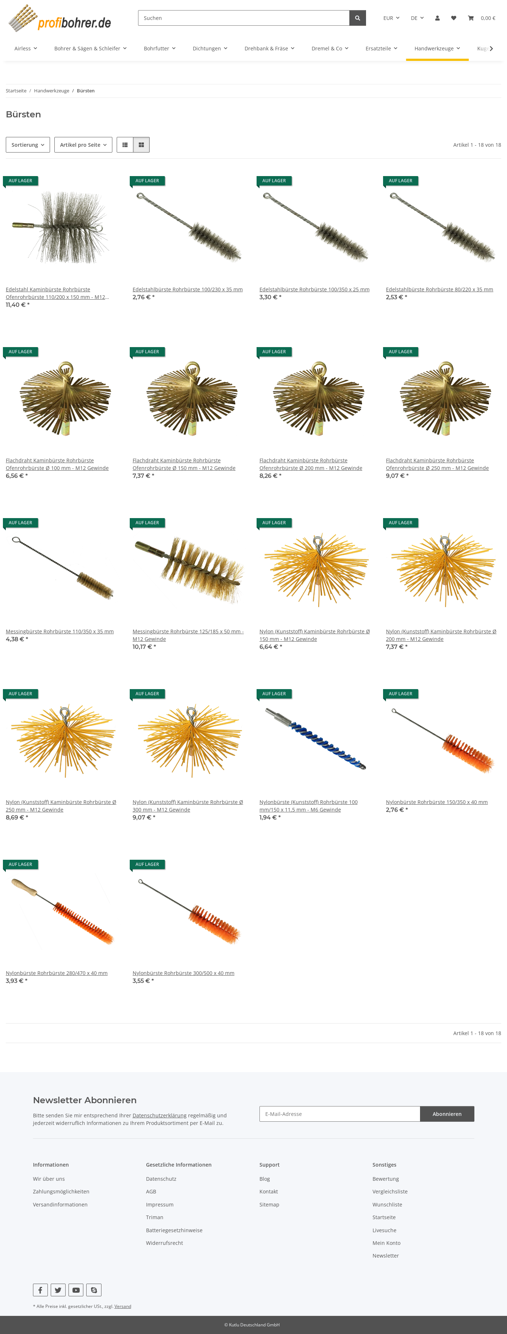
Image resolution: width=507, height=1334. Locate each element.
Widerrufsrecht (164, 1242)
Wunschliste (387, 1204)
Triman (154, 1217)
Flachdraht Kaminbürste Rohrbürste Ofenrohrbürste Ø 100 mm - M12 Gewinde (57, 464)
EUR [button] (388, 17)
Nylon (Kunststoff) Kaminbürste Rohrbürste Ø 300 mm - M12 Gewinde (188, 806)
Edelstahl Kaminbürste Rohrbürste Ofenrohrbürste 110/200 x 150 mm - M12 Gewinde (55, 293)
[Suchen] (244, 18)
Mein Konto (386, 1242)
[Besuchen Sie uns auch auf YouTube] (75, 1290)
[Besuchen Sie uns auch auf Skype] (93, 1290)
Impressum (160, 1204)
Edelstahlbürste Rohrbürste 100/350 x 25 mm (314, 289)
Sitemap (269, 1204)
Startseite (384, 1217)
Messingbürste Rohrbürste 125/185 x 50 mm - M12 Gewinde (188, 635)
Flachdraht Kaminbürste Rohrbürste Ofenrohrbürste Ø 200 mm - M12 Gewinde (310, 464)
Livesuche (384, 1230)
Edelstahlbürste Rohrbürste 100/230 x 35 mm (188, 289)
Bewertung (386, 1178)
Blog (264, 1178)
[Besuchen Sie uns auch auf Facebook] (40, 1290)
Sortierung (25, 144)
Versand (123, 1306)
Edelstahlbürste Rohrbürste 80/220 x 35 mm (439, 289)
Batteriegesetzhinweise (174, 1230)
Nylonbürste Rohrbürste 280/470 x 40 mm (57, 973)
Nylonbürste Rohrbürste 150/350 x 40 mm (437, 802)
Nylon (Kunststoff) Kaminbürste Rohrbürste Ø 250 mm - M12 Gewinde (61, 806)
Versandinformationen (60, 1204)
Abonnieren (447, 1113)
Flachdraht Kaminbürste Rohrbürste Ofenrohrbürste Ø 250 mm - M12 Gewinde (437, 464)
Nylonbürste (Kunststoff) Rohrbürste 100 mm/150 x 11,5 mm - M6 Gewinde (308, 806)
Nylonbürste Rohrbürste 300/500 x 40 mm (183, 973)
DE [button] (414, 17)
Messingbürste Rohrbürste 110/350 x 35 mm (60, 631)
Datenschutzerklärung (160, 1115)
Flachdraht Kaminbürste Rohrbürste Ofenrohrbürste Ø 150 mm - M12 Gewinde (184, 464)
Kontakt (268, 1191)
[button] (437, 17)
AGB (151, 1191)
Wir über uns (49, 1178)
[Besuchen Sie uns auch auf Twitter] (58, 1290)
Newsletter (386, 1255)
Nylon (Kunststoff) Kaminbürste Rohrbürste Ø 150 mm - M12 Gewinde (314, 635)
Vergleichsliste (390, 1191)
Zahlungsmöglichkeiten (61, 1191)
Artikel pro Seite (80, 144)
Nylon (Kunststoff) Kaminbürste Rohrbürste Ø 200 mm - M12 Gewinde (441, 635)
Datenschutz (161, 1178)
